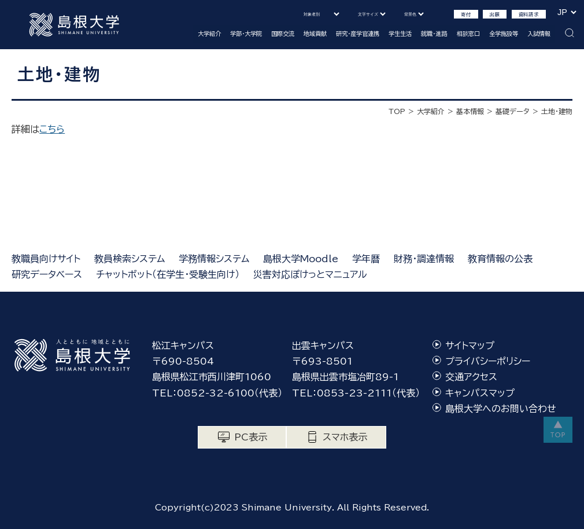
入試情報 (538, 33)
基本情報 (470, 111)
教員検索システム (129, 258)
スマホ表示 (345, 437)
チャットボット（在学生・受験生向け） (167, 274)
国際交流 (282, 33)
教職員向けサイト (46, 258)
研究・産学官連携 (357, 33)
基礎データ (513, 111)
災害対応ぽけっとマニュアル (310, 274)
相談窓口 (468, 33)
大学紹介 (209, 33)
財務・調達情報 (424, 258)
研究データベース (47, 274)
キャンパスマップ (480, 393)
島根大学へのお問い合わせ (500, 408)
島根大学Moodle (300, 258)
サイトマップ (469, 345)
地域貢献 (315, 33)
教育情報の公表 (500, 258)
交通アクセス (471, 376)
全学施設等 (503, 33)
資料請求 (529, 14)
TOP (397, 111)
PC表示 (250, 437)
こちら (52, 129)
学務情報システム (214, 258)
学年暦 (366, 258)
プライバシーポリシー (487, 361)
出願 (495, 14)
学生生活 (400, 33)
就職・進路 (434, 33)
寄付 (466, 14)
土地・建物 (556, 111)
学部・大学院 (246, 33)
